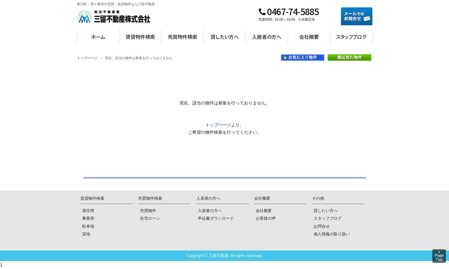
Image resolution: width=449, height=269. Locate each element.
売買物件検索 (182, 36)
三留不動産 (113, 16)
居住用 (88, 210)
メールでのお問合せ (356, 16)
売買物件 (148, 210)
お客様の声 (266, 218)
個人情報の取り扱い (332, 234)
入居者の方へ (266, 36)
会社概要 (309, 36)
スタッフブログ (351, 36)
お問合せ (322, 226)
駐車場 (88, 226)
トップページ (87, 58)
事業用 (88, 218)
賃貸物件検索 (140, 36)
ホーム (98, 36)
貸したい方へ (224, 36)
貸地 (86, 234)
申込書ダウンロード (216, 218)
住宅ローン (150, 218)
